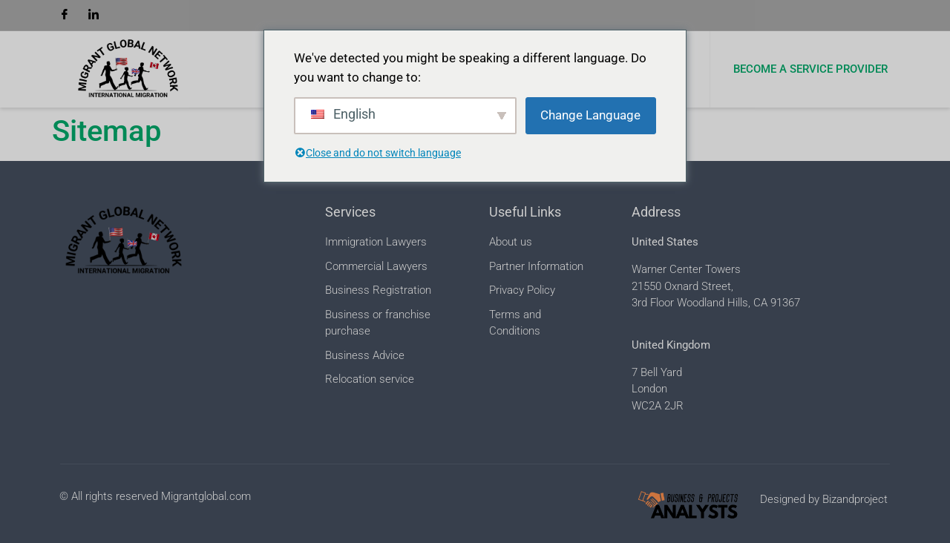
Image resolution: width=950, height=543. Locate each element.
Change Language (590, 115)
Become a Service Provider (810, 69)
